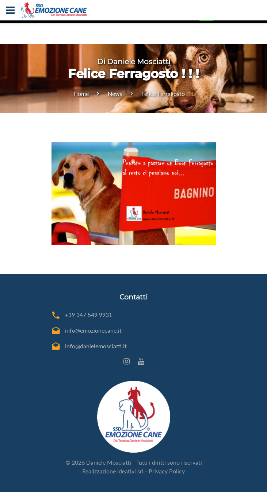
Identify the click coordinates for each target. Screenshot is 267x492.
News (115, 93)
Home (81, 93)
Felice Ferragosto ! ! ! (167, 93)
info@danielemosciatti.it (96, 345)
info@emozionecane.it (93, 330)
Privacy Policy (167, 471)
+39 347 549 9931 (88, 314)
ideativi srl (130, 471)
